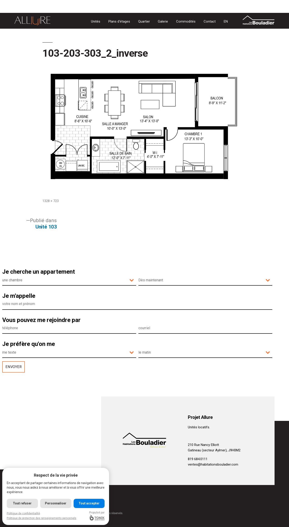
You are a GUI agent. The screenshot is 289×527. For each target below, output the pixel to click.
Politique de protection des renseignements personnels (41, 518)
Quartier (144, 21)
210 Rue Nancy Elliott (203, 445)
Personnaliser (56, 503)
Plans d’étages (119, 21)
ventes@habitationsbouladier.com (213, 464)
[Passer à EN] (226, 21)
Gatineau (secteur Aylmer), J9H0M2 (214, 450)
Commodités (186, 21)
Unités (95, 21)
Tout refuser (22, 503)
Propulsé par (97, 515)
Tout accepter (89, 503)
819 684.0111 (197, 459)
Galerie (163, 21)
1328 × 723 (50, 201)
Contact (210, 21)
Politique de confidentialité (23, 513)
